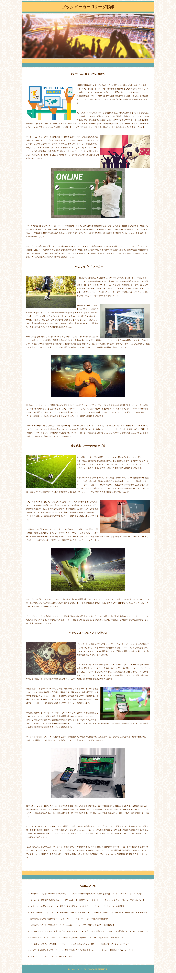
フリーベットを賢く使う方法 (42, 906)
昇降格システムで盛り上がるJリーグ (133, 931)
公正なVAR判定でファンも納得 (43, 938)
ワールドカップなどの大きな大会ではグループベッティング (54, 931)
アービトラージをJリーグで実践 (43, 944)
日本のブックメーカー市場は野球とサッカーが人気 (51, 925)
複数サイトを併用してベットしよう (74, 906)
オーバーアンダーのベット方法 (72, 912)
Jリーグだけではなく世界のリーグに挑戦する (96, 925)
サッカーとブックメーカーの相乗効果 (109, 906)
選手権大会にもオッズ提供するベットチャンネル (50, 919)
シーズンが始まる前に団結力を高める (107, 938)
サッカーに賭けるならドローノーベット (117, 950)
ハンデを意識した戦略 (100, 912)
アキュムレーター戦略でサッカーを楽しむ (82, 900)
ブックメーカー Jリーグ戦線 (88, 7)
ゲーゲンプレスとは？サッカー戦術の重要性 (48, 894)
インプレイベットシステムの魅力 (129, 894)
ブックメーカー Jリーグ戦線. (83, 969)
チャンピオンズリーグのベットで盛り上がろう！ (124, 900)
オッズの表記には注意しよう (42, 912)
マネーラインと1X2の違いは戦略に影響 (92, 919)
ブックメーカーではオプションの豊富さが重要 (91, 894)
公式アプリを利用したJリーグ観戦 (99, 931)
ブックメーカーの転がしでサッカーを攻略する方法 (51, 956)
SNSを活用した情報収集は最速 (74, 938)
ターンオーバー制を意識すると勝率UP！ (130, 912)
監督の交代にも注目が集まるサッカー (80, 950)
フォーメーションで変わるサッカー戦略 (78, 944)
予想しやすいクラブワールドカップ (114, 944)
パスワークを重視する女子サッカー (44, 950)
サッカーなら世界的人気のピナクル (44, 900)
